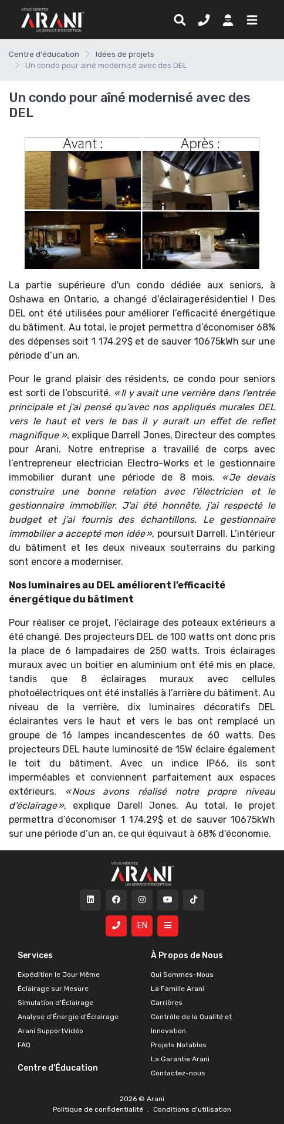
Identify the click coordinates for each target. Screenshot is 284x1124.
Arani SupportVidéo (50, 1031)
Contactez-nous (178, 1073)
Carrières (166, 1003)
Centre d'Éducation (58, 1068)
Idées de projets (125, 54)
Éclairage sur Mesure (53, 989)
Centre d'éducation (44, 54)
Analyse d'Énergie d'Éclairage (68, 1017)
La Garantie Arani (180, 1059)
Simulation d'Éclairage (55, 1003)
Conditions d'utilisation (191, 1109)
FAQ (24, 1045)
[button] (249, 19)
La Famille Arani (177, 989)
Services (35, 955)
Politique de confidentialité (99, 1109)
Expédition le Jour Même (59, 974)
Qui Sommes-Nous (182, 974)
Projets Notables (179, 1045)
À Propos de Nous (187, 955)
